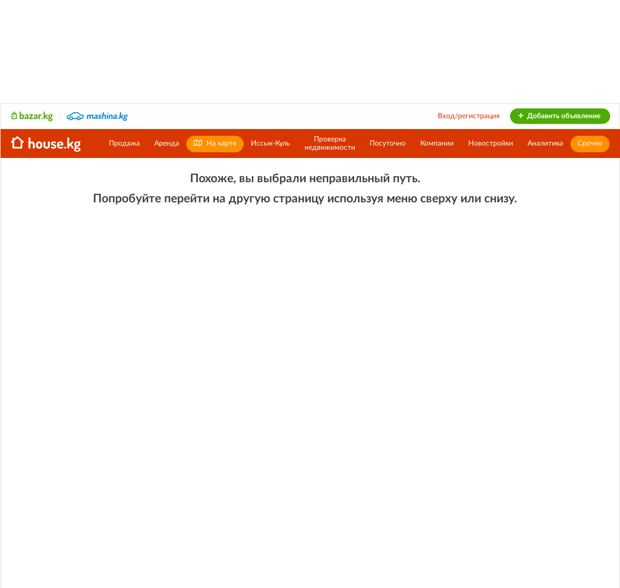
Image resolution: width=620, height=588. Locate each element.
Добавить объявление (558, 116)
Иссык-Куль (270, 143)
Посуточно (388, 143)
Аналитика (545, 143)
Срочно (590, 143)
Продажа (124, 143)
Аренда (166, 143)
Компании (437, 143)
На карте (215, 143)
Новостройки (490, 143)
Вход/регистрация (469, 116)
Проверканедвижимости (330, 143)
